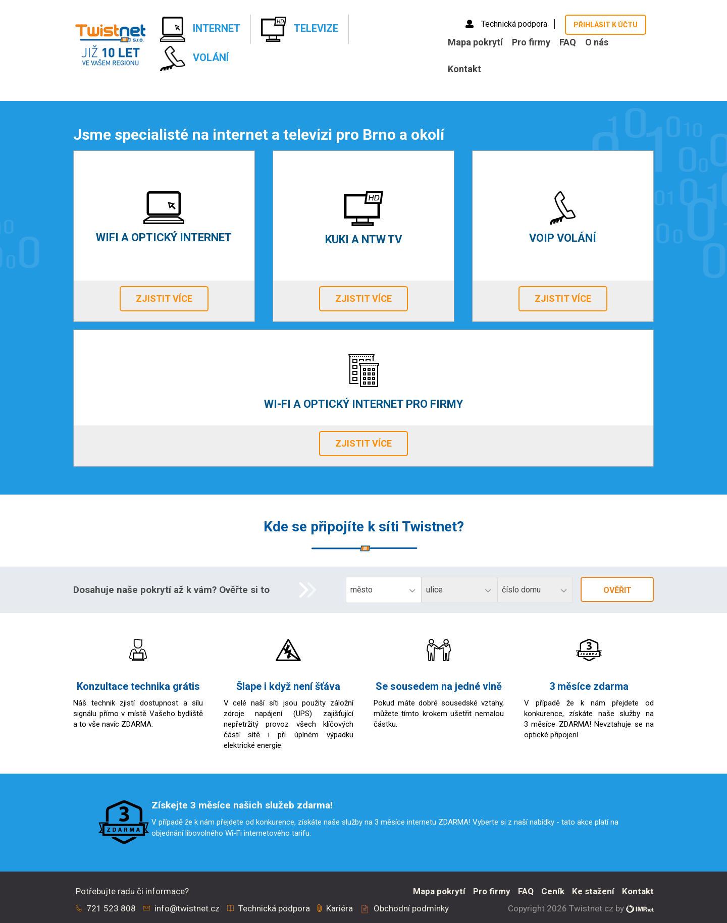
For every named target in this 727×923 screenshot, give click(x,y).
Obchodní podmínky (411, 908)
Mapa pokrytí (475, 42)
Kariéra (339, 908)
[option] (363, 822)
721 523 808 (111, 908)
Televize (299, 29)
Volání (194, 58)
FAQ (567, 42)
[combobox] (384, 590)
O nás (596, 42)
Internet (200, 29)
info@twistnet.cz (187, 908)
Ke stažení (593, 891)
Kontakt (464, 69)
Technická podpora (507, 24)
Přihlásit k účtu (606, 25)
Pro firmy (531, 42)
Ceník (552, 891)
